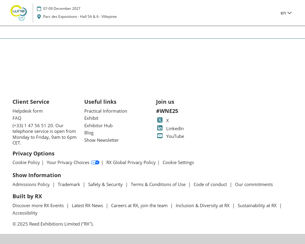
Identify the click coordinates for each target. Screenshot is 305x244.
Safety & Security (106, 184)
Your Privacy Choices (73, 163)
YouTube (170, 136)
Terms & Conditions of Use (159, 184)
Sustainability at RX (258, 205)
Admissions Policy (32, 184)
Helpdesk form (28, 111)
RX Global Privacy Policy (131, 162)
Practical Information (105, 111)
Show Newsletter (101, 140)
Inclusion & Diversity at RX (203, 205)
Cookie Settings (178, 162)
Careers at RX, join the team (140, 205)
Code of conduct (211, 184)
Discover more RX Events (39, 205)
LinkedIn (170, 128)
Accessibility (25, 213)
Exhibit (91, 118)
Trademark (69, 184)
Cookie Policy (26, 162)
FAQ (17, 118)
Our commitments (254, 184)
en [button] (286, 13)
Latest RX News (88, 205)
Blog (89, 133)
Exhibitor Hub (98, 125)
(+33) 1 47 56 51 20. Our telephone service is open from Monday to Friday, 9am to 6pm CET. (45, 134)
